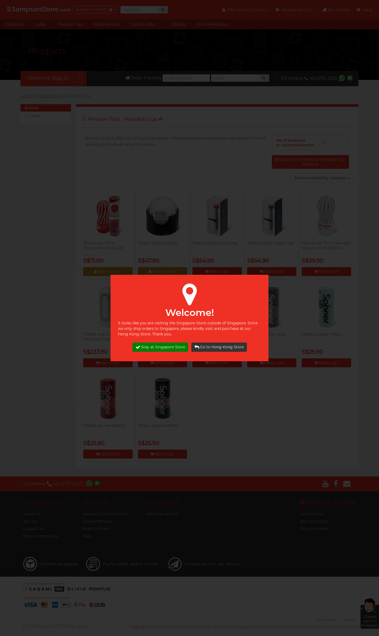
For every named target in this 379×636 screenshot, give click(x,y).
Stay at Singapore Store (160, 347)
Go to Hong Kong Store (219, 347)
